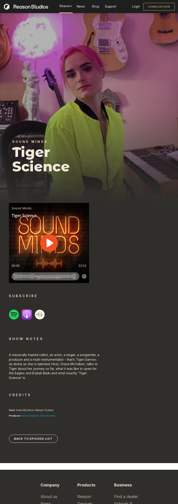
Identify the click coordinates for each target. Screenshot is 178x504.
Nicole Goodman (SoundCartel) (38, 415)
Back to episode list (33, 438)
